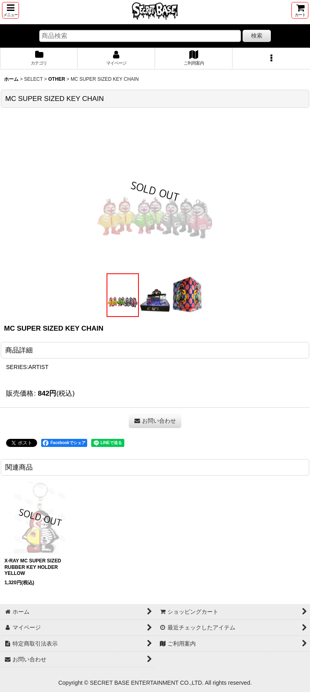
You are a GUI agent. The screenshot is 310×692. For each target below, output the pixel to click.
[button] (10, 10)
